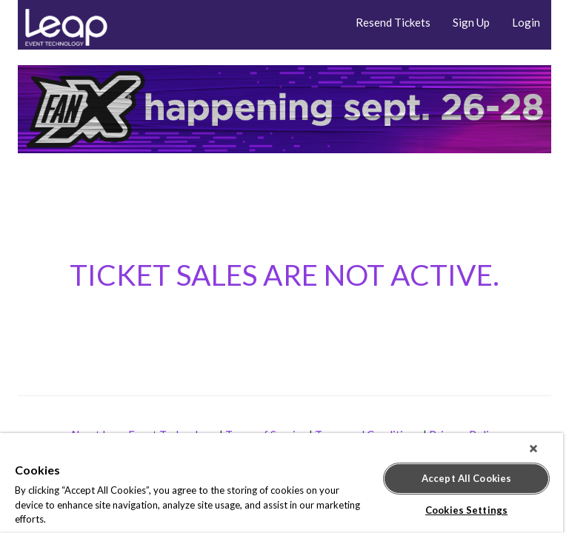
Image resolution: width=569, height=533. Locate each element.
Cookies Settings (466, 510)
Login (526, 22)
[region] (281, 483)
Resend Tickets (393, 22)
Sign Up (471, 22)
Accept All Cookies (466, 478)
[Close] (533, 448)
